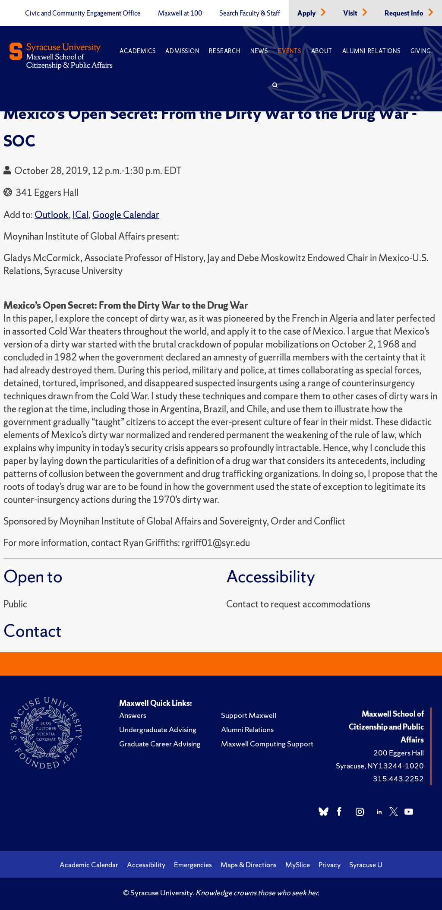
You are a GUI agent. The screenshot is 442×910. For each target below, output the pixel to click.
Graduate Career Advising (160, 744)
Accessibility (146, 864)
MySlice (297, 864)
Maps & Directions (249, 864)
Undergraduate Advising (157, 729)
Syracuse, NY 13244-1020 (380, 766)
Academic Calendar (89, 864)
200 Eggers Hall (398, 753)
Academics (137, 51)
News (259, 51)
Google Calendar (125, 215)
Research (224, 51)
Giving (420, 51)
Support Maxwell (248, 715)
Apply (307, 13)
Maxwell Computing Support (267, 744)
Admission (182, 51)
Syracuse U (365, 864)
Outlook (52, 215)
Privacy (330, 864)
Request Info (405, 13)
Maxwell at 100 (180, 13)
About (321, 51)
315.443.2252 (398, 779)
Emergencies (193, 864)
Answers (132, 715)
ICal (80, 215)
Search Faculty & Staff (249, 13)
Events (289, 51)
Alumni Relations (371, 51)
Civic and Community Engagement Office (83, 13)
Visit (351, 13)
